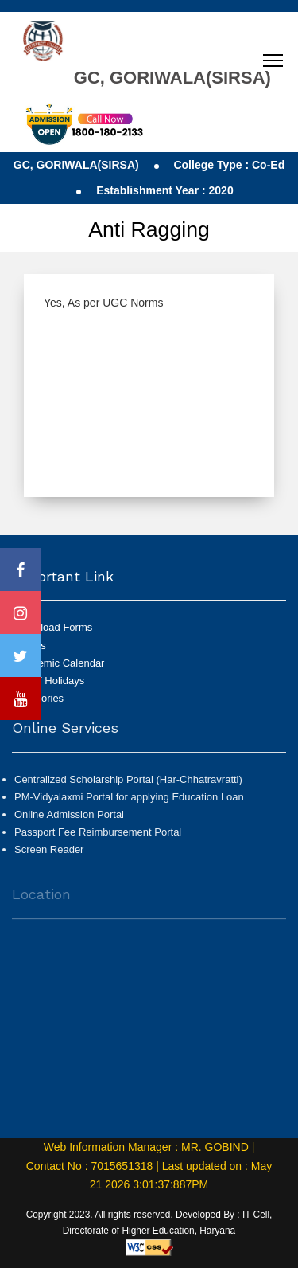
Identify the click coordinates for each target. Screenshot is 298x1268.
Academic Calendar (59, 663)
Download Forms (53, 627)
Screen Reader (48, 856)
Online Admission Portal (69, 821)
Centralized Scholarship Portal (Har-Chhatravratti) (128, 786)
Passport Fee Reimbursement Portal (97, 838)
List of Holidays (49, 681)
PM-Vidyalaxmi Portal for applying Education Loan (129, 803)
